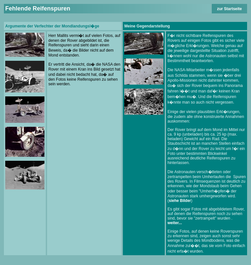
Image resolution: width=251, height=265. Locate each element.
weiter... (174, 223)
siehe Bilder (180, 200)
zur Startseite (229, 9)
